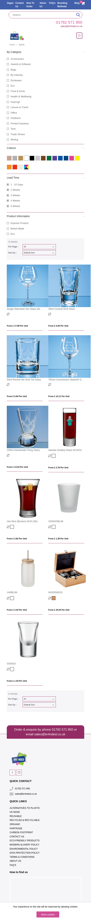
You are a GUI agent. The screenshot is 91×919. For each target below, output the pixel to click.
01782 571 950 (69, 22)
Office (14, 112)
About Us (15, 861)
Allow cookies (48, 914)
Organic (15, 824)
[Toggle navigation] (79, 36)
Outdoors (15, 118)
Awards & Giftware (21, 64)
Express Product (19, 223)
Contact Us (17, 836)
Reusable (16, 816)
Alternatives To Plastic (25, 808)
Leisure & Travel (19, 107)
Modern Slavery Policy (24, 844)
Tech (13, 128)
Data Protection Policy (24, 853)
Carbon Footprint (21, 832)
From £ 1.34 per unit (17, 681)
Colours (45, 147)
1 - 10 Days (17, 184)
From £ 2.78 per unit (58, 467)
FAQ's (52, 3)
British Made (17, 228)
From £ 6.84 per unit (58, 326)
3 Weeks (15, 195)
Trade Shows (18, 134)
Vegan (10, 3)
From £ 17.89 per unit (17, 326)
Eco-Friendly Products (24, 840)
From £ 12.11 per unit (59, 396)
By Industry (17, 75)
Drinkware (16, 80)
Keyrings (15, 102)
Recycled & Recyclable (24, 820)
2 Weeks (15, 189)
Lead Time (45, 177)
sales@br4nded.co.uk (71, 26)
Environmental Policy (24, 849)
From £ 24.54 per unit (59, 610)
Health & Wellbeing (21, 96)
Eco (13, 85)
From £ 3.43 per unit (17, 610)
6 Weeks (15, 206)
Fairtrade (16, 828)
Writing (14, 139)
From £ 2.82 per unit (17, 538)
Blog (77, 3)
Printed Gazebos (20, 123)
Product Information (45, 216)
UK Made (15, 812)
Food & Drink (18, 91)
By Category (45, 51)
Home (12, 44)
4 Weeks (15, 200)
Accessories (17, 58)
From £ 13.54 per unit (17, 467)
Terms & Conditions (22, 857)
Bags (13, 69)
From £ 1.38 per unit (58, 538)
